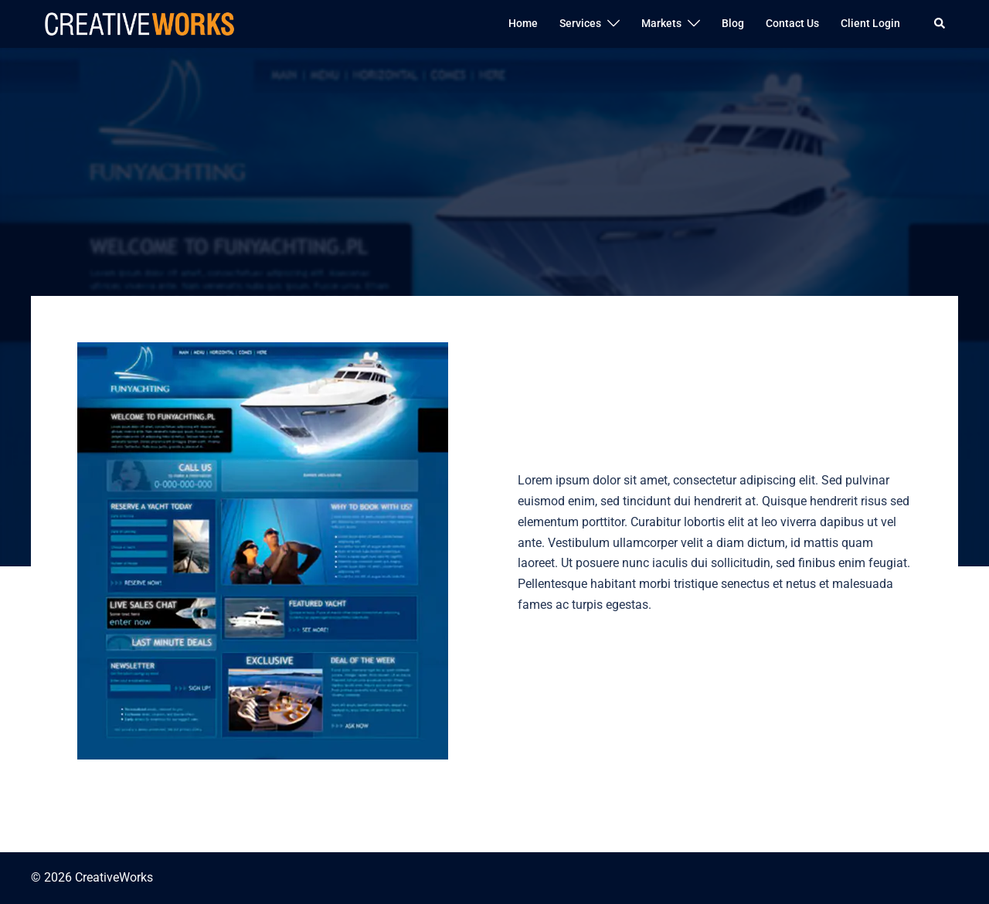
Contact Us (792, 23)
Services (580, 23)
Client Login (870, 23)
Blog (733, 23)
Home (523, 23)
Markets (661, 23)
